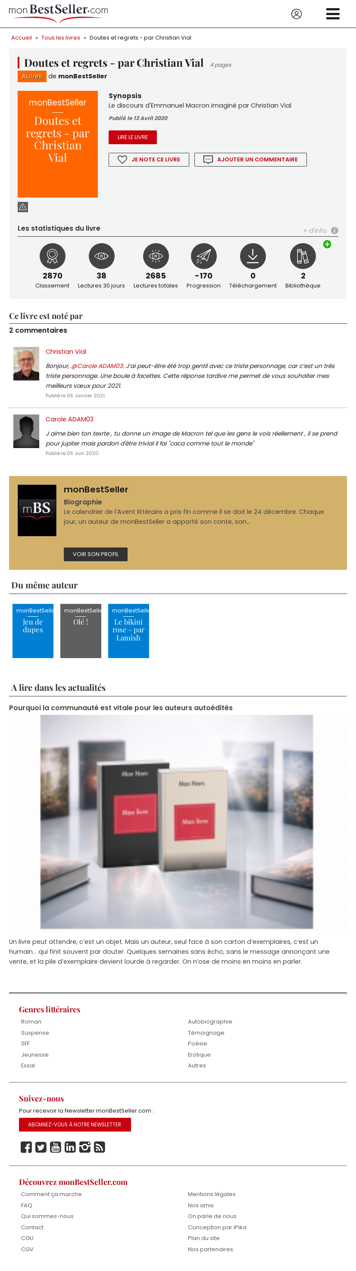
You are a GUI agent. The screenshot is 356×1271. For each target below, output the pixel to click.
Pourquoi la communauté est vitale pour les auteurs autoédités (121, 708)
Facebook (26, 1147)
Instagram (84, 1147)
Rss (99, 1147)
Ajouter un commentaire (258, 159)
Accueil (21, 38)
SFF (25, 1043)
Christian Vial (66, 351)
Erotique (199, 1055)
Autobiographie (210, 1021)
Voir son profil (96, 554)
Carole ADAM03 (70, 419)
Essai (28, 1065)
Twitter (40, 1147)
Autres (32, 76)
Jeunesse (35, 1055)
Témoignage (206, 1033)
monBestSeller (82, 76)
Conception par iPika (217, 1227)
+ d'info (315, 230)
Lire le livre (133, 137)
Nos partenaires (210, 1249)
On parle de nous (212, 1216)
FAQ (26, 1205)
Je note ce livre (156, 159)
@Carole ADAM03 (97, 366)
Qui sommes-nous (47, 1216)
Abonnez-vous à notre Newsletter (74, 1124)
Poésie (197, 1043)
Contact (32, 1227)
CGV (27, 1249)
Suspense (35, 1033)
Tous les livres (60, 38)
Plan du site (204, 1238)
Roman (31, 1021)
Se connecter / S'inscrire (296, 14)
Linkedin (70, 1147)
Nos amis (201, 1205)
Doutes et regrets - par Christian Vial (140, 38)
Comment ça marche (51, 1194)
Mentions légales (212, 1194)
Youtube (55, 1147)
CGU (27, 1238)
